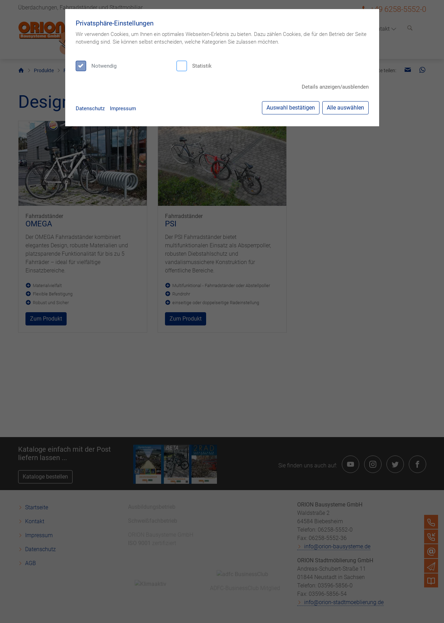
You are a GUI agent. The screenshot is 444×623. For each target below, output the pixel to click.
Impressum (123, 108)
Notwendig (103, 66)
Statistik (202, 66)
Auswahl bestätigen (290, 107)
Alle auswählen (345, 107)
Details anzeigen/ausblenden (335, 87)
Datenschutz (90, 108)
